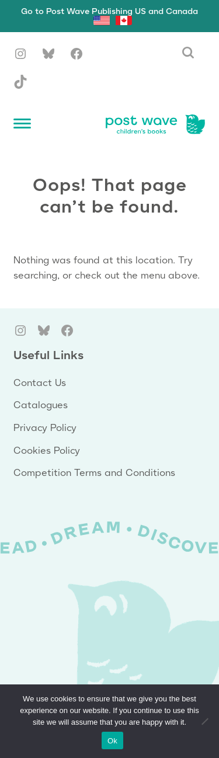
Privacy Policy (45, 428)
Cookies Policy (46, 451)
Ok (112, 740)
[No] (204, 721)
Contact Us (39, 383)
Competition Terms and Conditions (94, 473)
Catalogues (40, 406)
